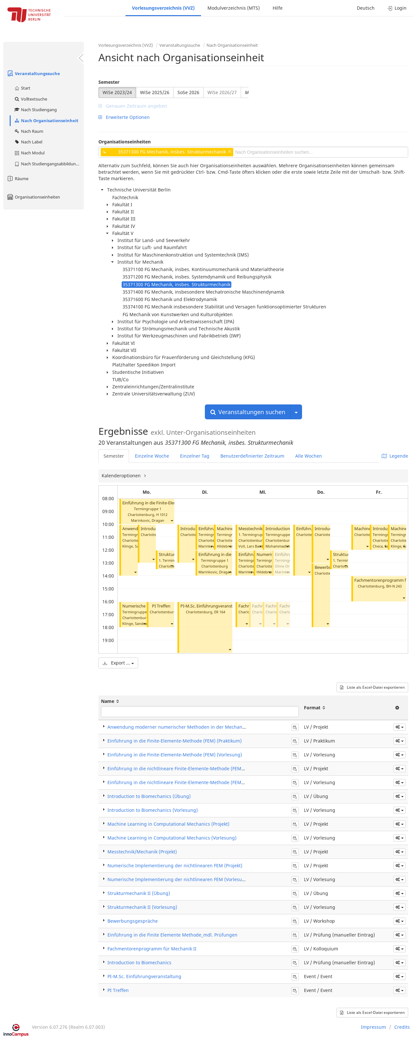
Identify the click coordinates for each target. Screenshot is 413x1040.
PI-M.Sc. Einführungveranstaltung (212, 606)
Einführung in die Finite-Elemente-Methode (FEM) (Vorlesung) (174, 755)
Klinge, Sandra (134, 546)
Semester (108, 82)
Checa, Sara (382, 546)
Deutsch (366, 8)
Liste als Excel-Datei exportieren (372, 687)
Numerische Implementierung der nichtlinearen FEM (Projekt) (174, 865)
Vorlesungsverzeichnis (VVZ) (163, 8)
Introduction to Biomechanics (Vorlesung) (152, 810)
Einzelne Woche (152, 456)
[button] (171, 520)
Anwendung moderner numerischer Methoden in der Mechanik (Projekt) (186, 727)
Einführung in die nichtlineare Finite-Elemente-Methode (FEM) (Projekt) (184, 768)
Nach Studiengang (35, 109)
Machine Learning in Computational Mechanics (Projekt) (168, 824)
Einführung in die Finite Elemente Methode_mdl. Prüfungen (172, 935)
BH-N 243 (394, 586)
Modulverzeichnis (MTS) (233, 8)
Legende (395, 456)
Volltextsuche (30, 99)
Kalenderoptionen (122, 475)
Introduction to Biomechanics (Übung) (149, 796)
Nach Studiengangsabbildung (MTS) (49, 164)
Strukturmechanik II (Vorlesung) (142, 907)
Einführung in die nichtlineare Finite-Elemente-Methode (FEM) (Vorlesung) (188, 782)
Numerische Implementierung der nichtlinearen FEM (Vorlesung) (178, 879)
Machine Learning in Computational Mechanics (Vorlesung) (172, 838)
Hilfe (278, 8)
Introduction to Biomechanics (139, 962)
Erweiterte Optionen (124, 117)
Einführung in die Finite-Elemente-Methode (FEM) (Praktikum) (174, 741)
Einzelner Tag (194, 456)
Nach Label (28, 142)
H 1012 (161, 514)
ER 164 (219, 611)
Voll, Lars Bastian (252, 546)
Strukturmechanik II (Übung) (138, 893)
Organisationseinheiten (33, 197)
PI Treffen (161, 606)
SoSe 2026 (188, 92)
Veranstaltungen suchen (247, 412)
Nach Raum (28, 131)
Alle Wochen (308, 456)
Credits (402, 1027)
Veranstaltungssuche (33, 73)
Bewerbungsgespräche (132, 921)
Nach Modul (29, 153)
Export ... (118, 663)
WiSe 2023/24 (117, 92)
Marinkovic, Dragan (147, 520)
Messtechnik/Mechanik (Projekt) (142, 852)
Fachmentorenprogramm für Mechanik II (151, 949)
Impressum (373, 1027)
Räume (17, 178)
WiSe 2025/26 (154, 92)
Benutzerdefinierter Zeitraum (252, 456)
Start (22, 88)
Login (397, 8)
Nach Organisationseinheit (46, 120)
